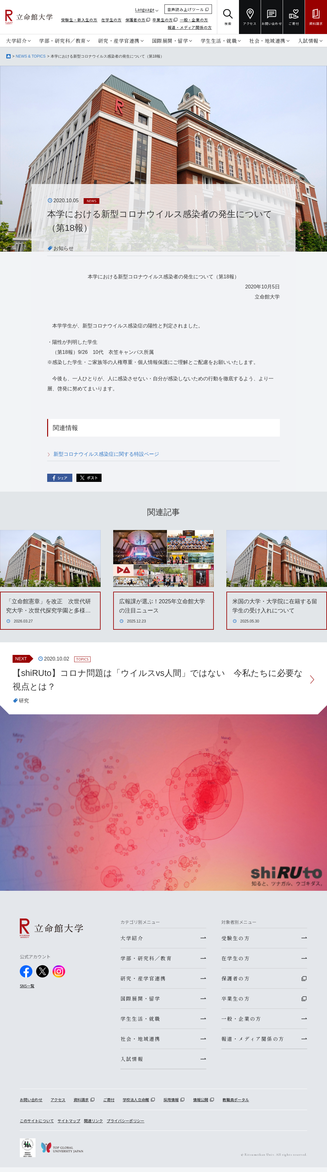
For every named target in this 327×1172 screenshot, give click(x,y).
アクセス (58, 1104)
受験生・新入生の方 (79, 19)
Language (144, 9)
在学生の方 (111, 19)
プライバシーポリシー (125, 1125)
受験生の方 (235, 939)
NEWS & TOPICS (31, 56)
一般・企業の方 (194, 19)
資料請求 (81, 1104)
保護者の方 (135, 19)
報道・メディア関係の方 (190, 27)
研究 (24, 701)
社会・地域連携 (267, 40)
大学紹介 (16, 40)
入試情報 (308, 40)
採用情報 (171, 1104)
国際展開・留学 (170, 40)
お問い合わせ (31, 1104)
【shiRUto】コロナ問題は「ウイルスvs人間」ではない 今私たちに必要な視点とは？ (158, 680)
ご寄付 (108, 1104)
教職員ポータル (236, 1104)
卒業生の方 (162, 19)
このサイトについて (37, 1125)
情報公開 (200, 1104)
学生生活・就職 (219, 40)
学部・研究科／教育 (62, 40)
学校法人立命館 (136, 1104)
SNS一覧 (27, 986)
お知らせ (63, 248)
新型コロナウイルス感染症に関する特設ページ (106, 454)
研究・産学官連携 (119, 40)
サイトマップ (69, 1125)
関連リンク (93, 1125)
